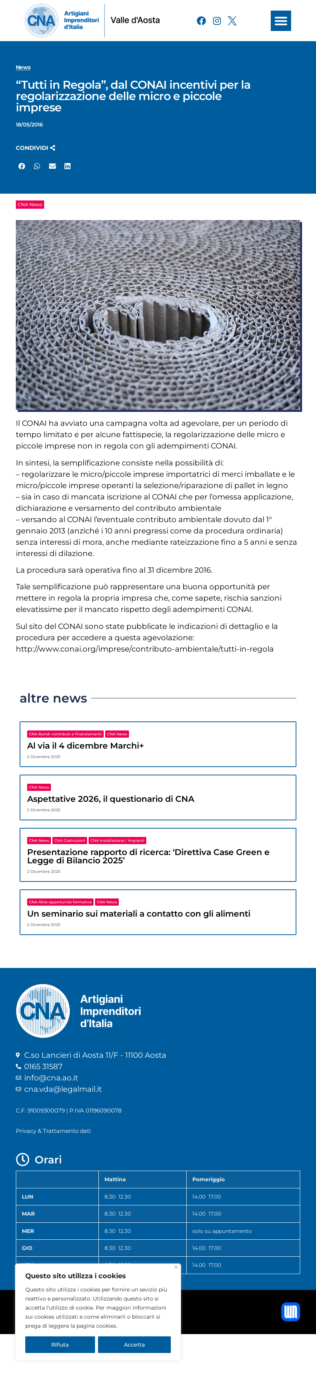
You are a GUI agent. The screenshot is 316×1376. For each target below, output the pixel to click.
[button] (281, 21)
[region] (98, 1312)
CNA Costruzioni (69, 840)
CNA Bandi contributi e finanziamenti (65, 734)
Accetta (134, 1344)
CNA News (30, 204)
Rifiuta (60, 1344)
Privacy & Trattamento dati (53, 1130)
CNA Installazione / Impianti (117, 840)
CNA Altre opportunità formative (60, 902)
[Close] (176, 1267)
